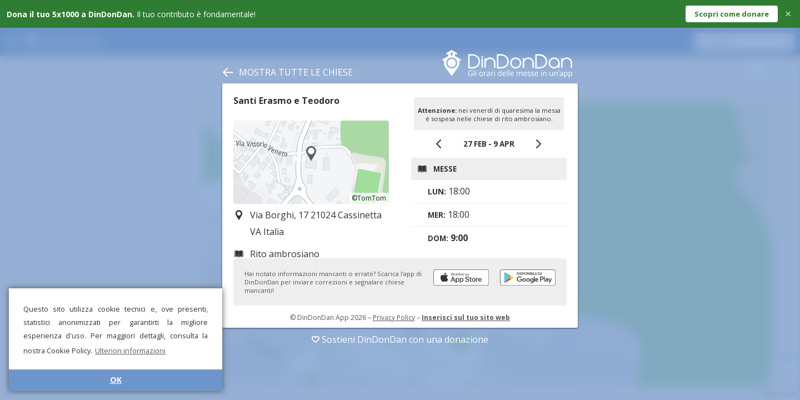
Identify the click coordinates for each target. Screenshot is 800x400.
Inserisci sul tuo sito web (466, 317)
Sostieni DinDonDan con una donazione (400, 339)
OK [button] (116, 379)
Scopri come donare (731, 14)
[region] (311, 162)
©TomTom (369, 198)
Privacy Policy (394, 317)
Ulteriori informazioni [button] (130, 351)
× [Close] (788, 13)
